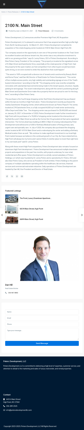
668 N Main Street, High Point (31, 219)
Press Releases (13, 12)
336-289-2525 (11, 406)
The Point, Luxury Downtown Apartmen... (36, 198)
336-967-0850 (13, 293)
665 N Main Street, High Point (31, 209)
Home (3, 12)
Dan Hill (8, 285)
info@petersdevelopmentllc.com (19, 410)
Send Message (42, 343)
